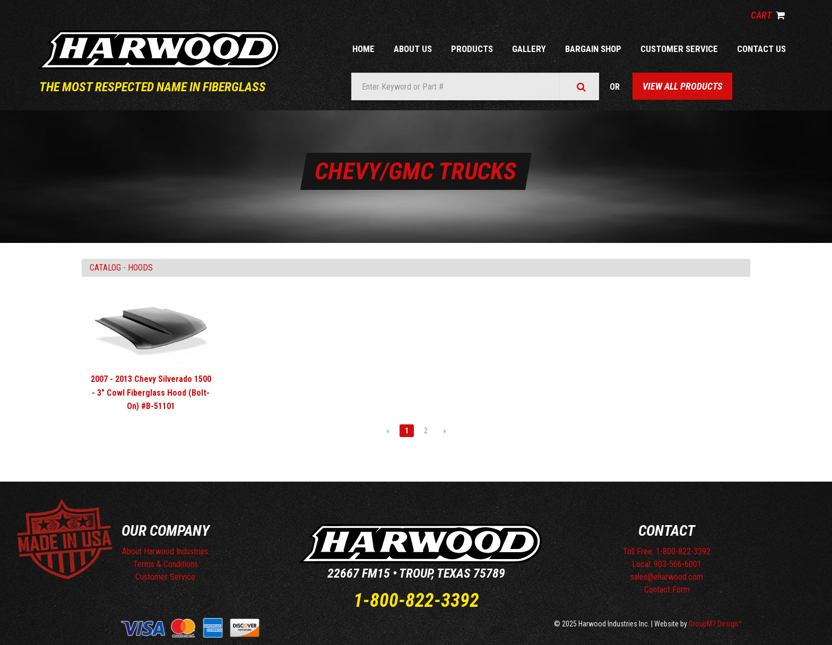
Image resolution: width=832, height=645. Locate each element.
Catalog (105, 268)
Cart (768, 15)
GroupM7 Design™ (715, 624)
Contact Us (761, 48)
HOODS (140, 268)
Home (363, 48)
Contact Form (667, 590)
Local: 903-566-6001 (666, 564)
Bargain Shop (593, 48)
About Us (413, 48)
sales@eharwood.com (666, 577)
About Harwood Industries (165, 551)
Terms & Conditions (165, 564)
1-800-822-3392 (416, 600)
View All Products (682, 86)
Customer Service (679, 48)
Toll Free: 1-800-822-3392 (666, 551)
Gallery (529, 48)
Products (472, 48)
